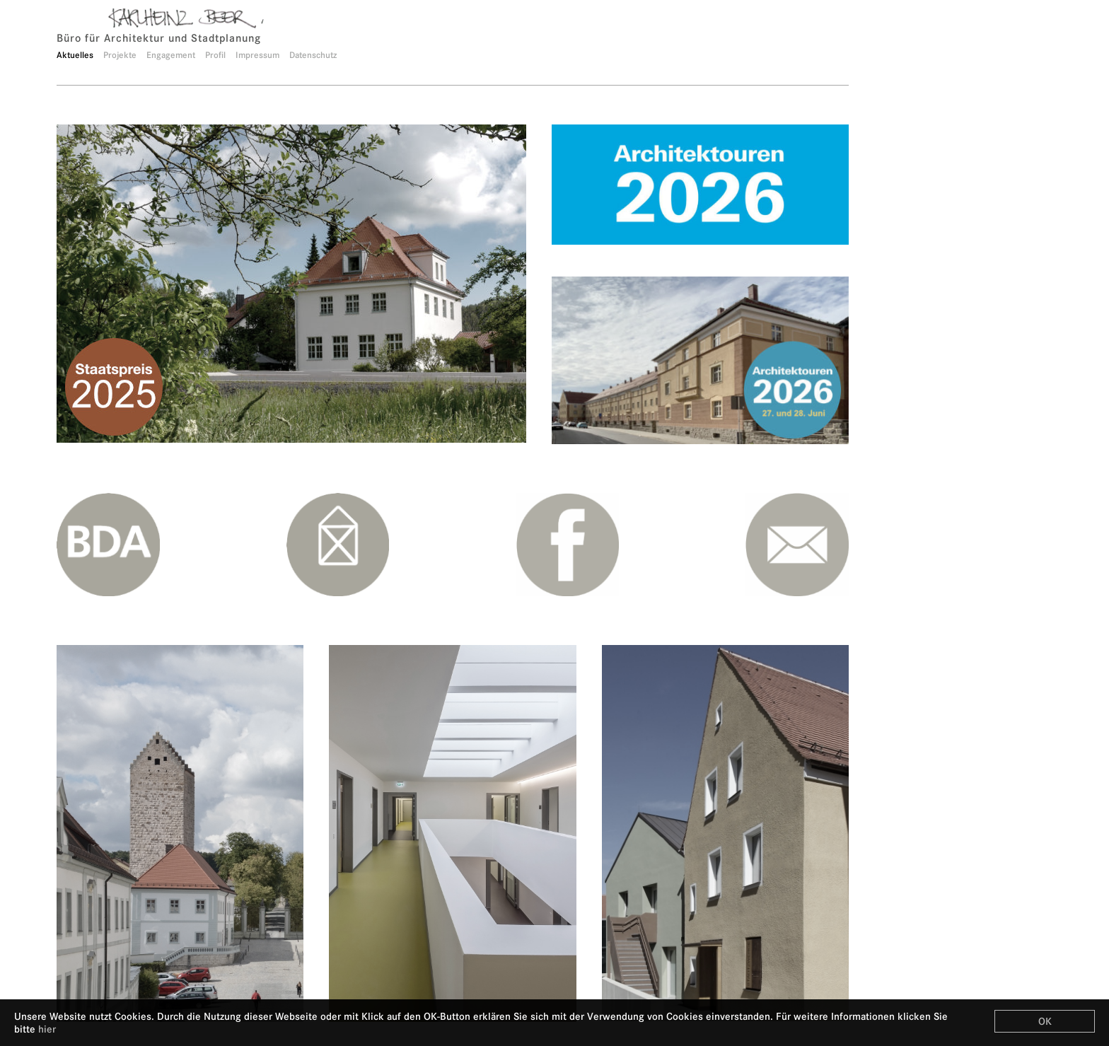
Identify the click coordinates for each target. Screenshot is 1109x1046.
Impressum (257, 55)
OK (1045, 1021)
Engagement (170, 55)
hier (47, 1029)
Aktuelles (75, 55)
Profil (215, 55)
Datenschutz (313, 55)
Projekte (120, 55)
